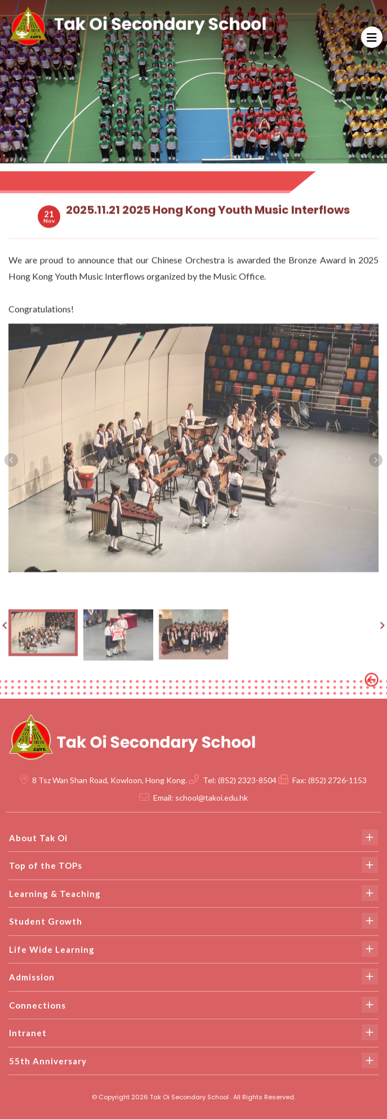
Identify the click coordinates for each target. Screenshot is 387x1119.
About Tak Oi (193, 837)
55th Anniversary (193, 1060)
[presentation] (11, 468)
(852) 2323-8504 (247, 780)
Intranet (193, 1032)
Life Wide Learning (193, 949)
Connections (193, 1005)
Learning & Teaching (193, 893)
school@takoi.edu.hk (211, 797)
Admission (193, 976)
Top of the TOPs (193, 865)
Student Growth (193, 921)
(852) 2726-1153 (337, 780)
